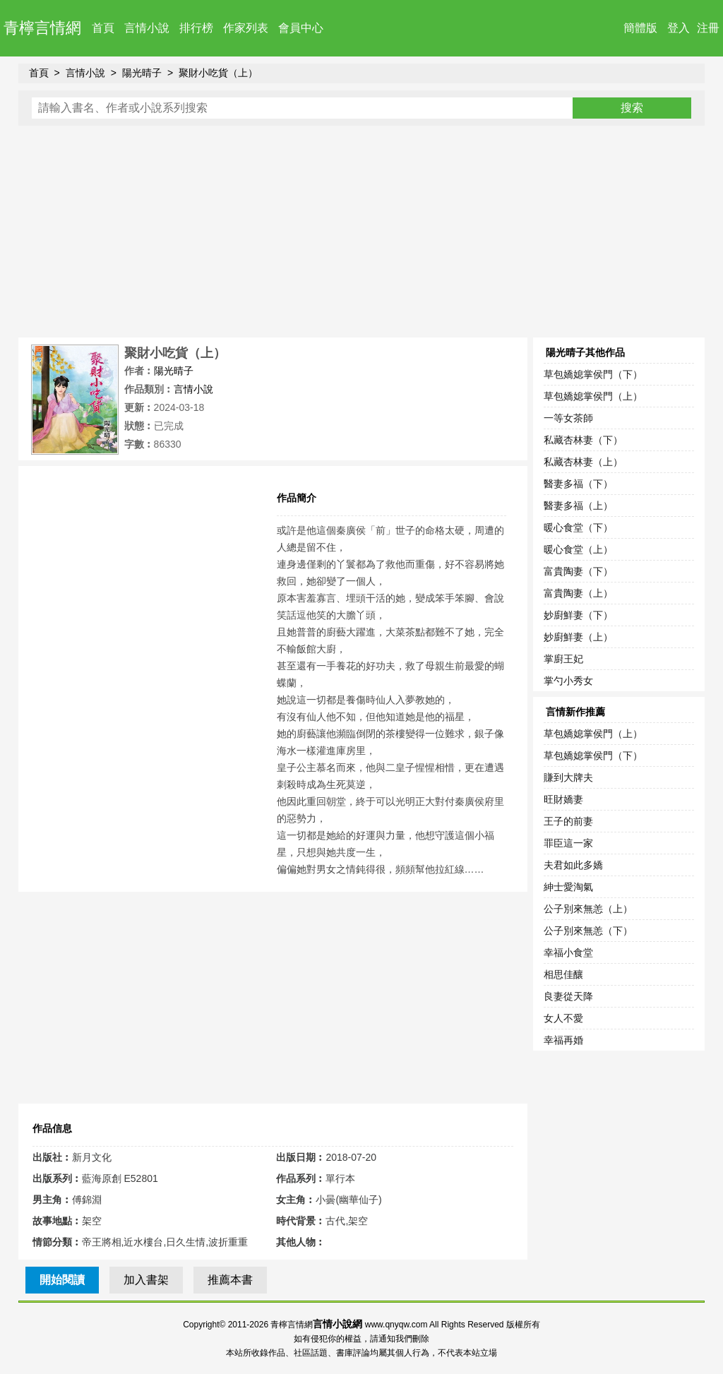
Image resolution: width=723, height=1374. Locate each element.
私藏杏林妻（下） (583, 440)
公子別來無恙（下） (588, 930)
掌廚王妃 (563, 658)
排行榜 (196, 28)
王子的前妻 (568, 821)
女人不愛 (563, 1018)
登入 (678, 28)
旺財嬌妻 (563, 799)
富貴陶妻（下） (578, 571)
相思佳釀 (563, 974)
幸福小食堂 (568, 952)
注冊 (708, 28)
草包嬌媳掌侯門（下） (593, 374)
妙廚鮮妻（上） (578, 637)
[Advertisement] (361, 231)
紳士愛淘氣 (568, 886)
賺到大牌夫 (568, 777)
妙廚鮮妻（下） (578, 615)
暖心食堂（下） (578, 527)
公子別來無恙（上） (588, 908)
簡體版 (640, 28)
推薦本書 (230, 1280)
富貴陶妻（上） (578, 593)
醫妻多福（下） (578, 483)
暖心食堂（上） (578, 549)
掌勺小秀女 (568, 680)
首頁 (103, 28)
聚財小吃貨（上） (218, 72)
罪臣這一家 (568, 843)
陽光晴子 (142, 72)
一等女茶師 (568, 418)
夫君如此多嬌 (573, 865)
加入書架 (146, 1280)
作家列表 (245, 28)
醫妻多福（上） (578, 505)
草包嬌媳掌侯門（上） (593, 396)
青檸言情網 (42, 28)
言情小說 (146, 28)
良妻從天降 (568, 996)
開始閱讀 (62, 1280)
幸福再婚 (563, 1040)
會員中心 (300, 28)
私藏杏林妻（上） (583, 461)
